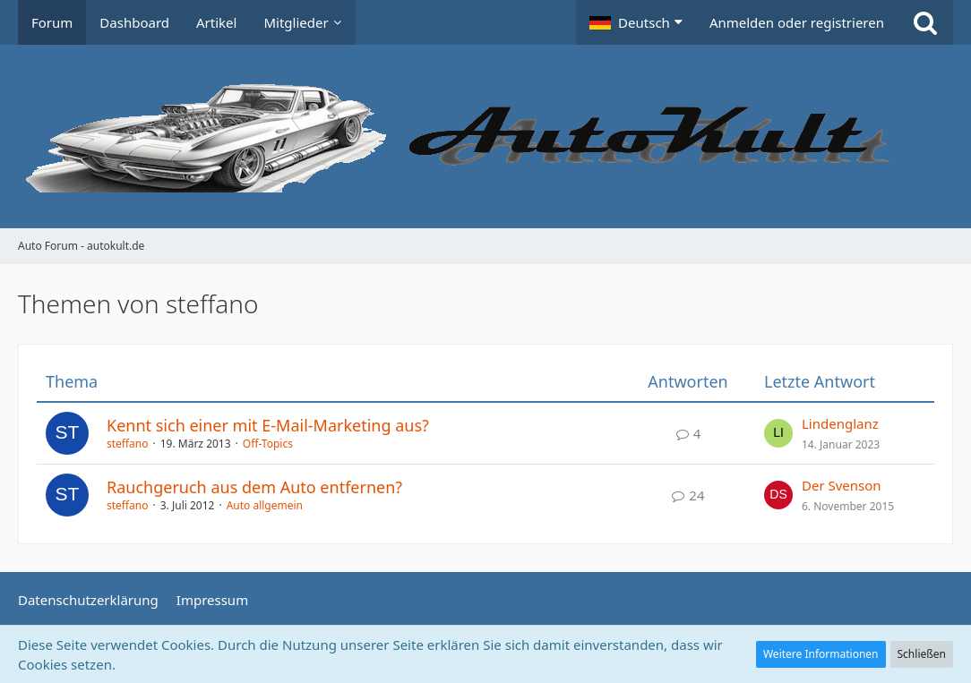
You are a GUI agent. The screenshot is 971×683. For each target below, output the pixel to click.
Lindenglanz (840, 423)
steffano (128, 443)
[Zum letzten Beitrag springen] (778, 433)
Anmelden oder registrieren (796, 22)
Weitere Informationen (821, 654)
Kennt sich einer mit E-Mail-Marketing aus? (268, 425)
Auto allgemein (265, 505)
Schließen (922, 654)
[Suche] (925, 22)
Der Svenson (841, 485)
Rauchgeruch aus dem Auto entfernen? (254, 487)
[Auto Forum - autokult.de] (485, 136)
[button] (636, 22)
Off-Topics (268, 443)
